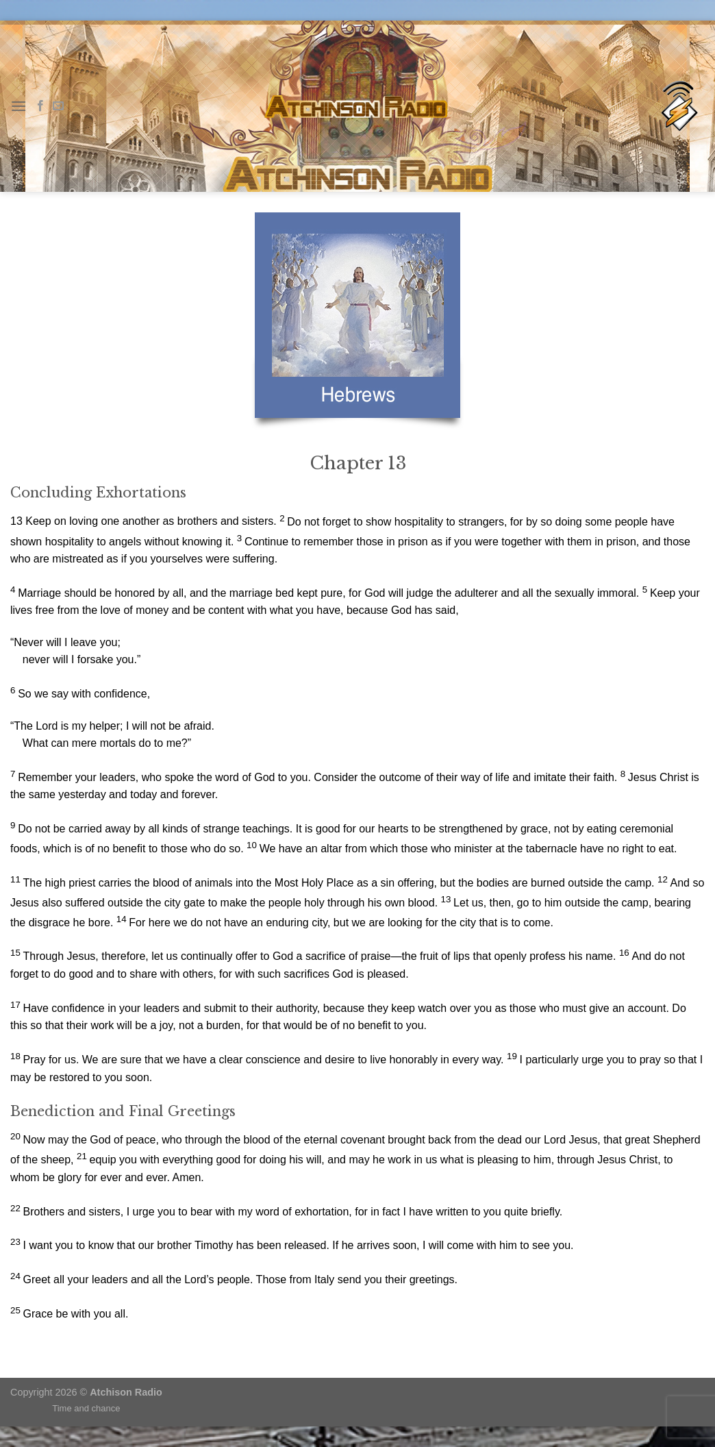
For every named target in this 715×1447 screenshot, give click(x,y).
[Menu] (18, 106)
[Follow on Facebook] (40, 106)
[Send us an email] (58, 106)
